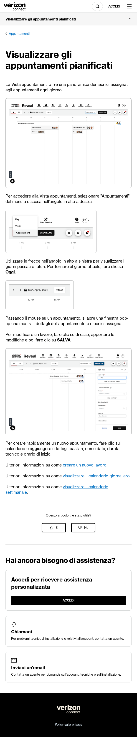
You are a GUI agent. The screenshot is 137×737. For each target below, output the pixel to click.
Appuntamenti (19, 33)
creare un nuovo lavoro (85, 465)
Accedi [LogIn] (114, 6)
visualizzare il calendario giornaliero (96, 476)
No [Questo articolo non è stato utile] (86, 528)
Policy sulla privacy (68, 724)
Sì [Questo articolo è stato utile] (57, 528)
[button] (68, 19)
